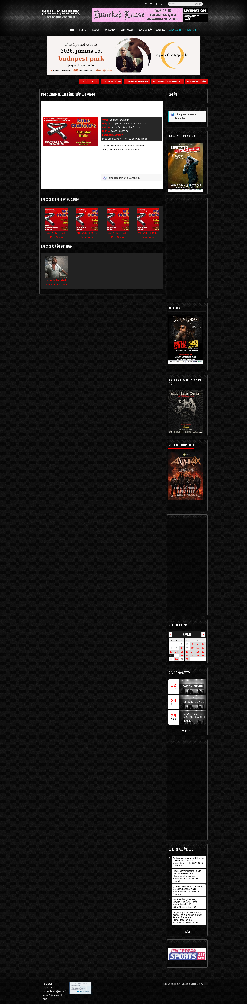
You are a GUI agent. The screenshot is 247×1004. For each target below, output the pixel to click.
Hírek (71, 29)
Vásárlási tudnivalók (52, 995)
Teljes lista (187, 731)
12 (203, 648)
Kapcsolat (47, 987)
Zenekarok (95, 29)
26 (203, 655)
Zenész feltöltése (89, 81)
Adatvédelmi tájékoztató (54, 991)
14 (176, 651)
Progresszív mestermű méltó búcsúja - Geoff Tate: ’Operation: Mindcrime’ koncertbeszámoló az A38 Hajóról (187, 876)
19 (203, 651)
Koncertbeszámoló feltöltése (167, 81)
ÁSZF (45, 999)
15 (181, 651)
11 (197, 648)
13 (171, 651)
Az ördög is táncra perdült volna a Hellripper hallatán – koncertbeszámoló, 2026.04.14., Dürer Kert (188, 862)
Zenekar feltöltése (111, 81)
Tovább (187, 931)
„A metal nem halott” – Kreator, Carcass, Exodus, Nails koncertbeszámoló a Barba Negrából (188, 890)
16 (187, 651)
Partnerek (47, 984)
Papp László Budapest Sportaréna (129, 123)
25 (197, 655)
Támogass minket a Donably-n (182, 29)
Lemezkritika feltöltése (137, 81)
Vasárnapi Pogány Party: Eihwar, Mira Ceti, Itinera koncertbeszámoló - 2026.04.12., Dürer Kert (185, 903)
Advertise (160, 29)
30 (187, 659)
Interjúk (82, 29)
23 (187, 655)
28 (176, 659)
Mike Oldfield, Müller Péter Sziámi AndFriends (124, 138)
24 (192, 655)
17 (192, 651)
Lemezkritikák (145, 29)
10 (192, 648)
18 (197, 651)
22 (181, 655)
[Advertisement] (131, 167)
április (187, 634)
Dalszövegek (128, 29)
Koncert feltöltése (196, 81)
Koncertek (111, 29)
